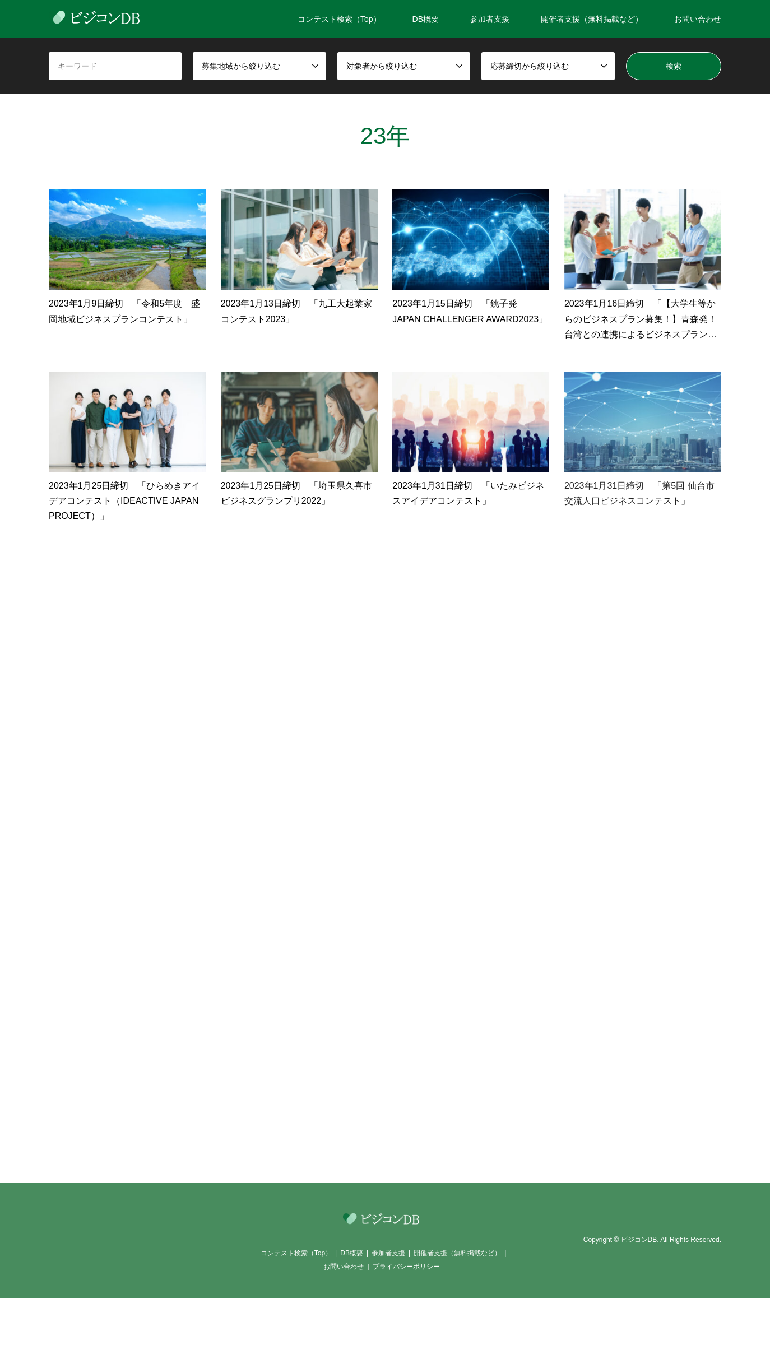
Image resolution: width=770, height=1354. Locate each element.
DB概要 (425, 19)
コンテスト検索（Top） (339, 19)
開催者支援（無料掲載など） (592, 19)
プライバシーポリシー (406, 1266)
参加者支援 (489, 19)
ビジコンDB (639, 1240)
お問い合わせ (697, 19)
